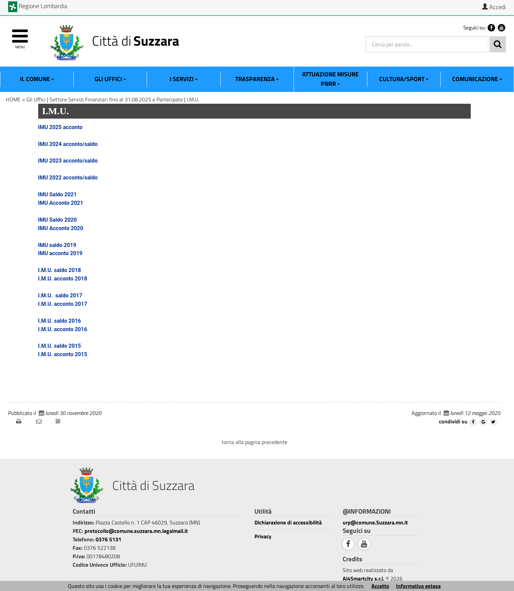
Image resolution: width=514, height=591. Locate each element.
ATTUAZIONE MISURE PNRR (330, 79)
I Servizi (184, 78)
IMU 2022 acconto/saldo (68, 177)
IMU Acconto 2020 (60, 228)
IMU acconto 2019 (60, 253)
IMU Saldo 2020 (57, 220)
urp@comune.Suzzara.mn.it (375, 522)
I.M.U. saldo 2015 (59, 346)
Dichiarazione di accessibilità (288, 522)
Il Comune (37, 78)
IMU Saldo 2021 (57, 194)
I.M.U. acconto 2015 (62, 354)
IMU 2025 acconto (60, 127)
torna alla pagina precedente (254, 442)
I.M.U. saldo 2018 (59, 270)
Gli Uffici (110, 78)
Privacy (262, 536)
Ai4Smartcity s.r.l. (363, 578)
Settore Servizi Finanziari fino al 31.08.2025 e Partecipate (116, 99)
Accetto (380, 586)
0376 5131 (108, 539)
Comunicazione (477, 78)
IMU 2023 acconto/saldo (68, 160)
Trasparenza (257, 78)
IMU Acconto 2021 (60, 203)
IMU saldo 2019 (57, 245)
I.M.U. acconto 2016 (62, 329)
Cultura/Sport (404, 78)
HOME (13, 99)
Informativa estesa (418, 586)
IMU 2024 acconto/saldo (68, 144)
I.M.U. (193, 99)
